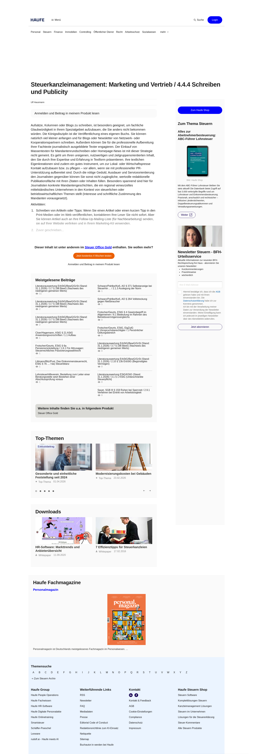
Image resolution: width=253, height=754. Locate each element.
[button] (56, 20)
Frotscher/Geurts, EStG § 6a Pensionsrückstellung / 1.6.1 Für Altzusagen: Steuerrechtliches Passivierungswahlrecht (59, 348)
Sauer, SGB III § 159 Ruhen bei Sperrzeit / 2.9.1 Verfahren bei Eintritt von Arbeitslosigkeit (124, 391)
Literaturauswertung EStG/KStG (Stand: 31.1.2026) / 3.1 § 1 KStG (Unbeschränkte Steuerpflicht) (120, 377)
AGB (218, 291)
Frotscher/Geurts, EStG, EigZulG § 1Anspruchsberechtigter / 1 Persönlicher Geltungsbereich (120, 330)
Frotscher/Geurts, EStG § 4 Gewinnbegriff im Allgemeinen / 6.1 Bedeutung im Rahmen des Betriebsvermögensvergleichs (122, 314)
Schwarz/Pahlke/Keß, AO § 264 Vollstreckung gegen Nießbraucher (122, 300)
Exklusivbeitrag (46, 446)
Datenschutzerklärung (193, 301)
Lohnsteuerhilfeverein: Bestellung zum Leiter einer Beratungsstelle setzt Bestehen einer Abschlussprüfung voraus (62, 377)
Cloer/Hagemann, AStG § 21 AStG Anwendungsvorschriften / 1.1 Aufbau (55, 334)
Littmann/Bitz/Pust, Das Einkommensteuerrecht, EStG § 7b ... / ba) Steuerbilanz (61, 362)
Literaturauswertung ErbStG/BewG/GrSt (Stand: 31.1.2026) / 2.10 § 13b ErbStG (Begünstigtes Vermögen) (124, 361)
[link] (35, 32)
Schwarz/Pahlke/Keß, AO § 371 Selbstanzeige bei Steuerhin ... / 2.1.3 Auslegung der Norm (125, 287)
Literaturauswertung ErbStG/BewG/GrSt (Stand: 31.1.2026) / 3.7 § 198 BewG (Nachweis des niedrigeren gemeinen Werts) (61, 288)
